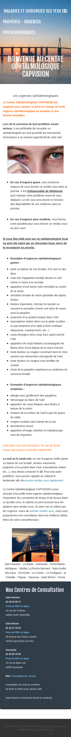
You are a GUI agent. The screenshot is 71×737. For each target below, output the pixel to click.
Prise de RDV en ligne (17, 606)
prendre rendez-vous (42, 511)
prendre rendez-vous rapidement (43, 480)
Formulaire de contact (24, 676)
